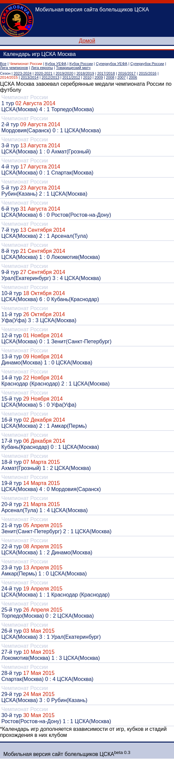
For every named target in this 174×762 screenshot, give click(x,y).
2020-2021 (44, 73)
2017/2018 (106, 73)
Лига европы (42, 68)
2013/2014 (30, 77)
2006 (133, 77)
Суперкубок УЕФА (111, 64)
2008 (110, 77)
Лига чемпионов (14, 68)
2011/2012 (71, 77)
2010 (87, 77)
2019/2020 (64, 73)
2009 (99, 77)
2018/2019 (85, 73)
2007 (121, 77)
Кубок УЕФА (55, 64)
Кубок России (81, 64)
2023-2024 (23, 73)
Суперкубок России (147, 64)
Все (3, 64)
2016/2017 (127, 73)
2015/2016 (148, 73)
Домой (87, 41)
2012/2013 (50, 77)
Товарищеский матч (73, 68)
